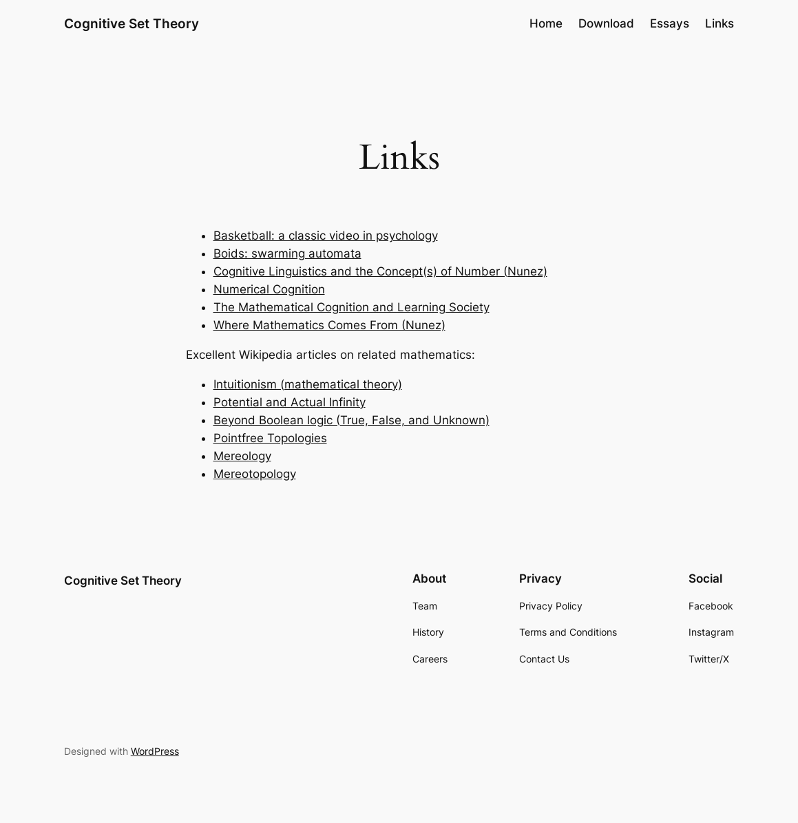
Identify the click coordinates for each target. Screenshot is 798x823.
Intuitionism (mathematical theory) (307, 384)
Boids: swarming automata (287, 253)
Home (546, 23)
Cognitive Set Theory (131, 23)
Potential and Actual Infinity (289, 402)
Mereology (242, 456)
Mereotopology (254, 474)
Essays (669, 23)
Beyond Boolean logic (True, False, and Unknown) (351, 420)
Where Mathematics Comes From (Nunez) (329, 325)
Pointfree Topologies (270, 438)
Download (606, 23)
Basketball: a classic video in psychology (325, 235)
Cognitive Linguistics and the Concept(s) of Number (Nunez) (380, 271)
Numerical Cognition (269, 289)
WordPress (155, 751)
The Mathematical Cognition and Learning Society (351, 307)
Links (719, 23)
